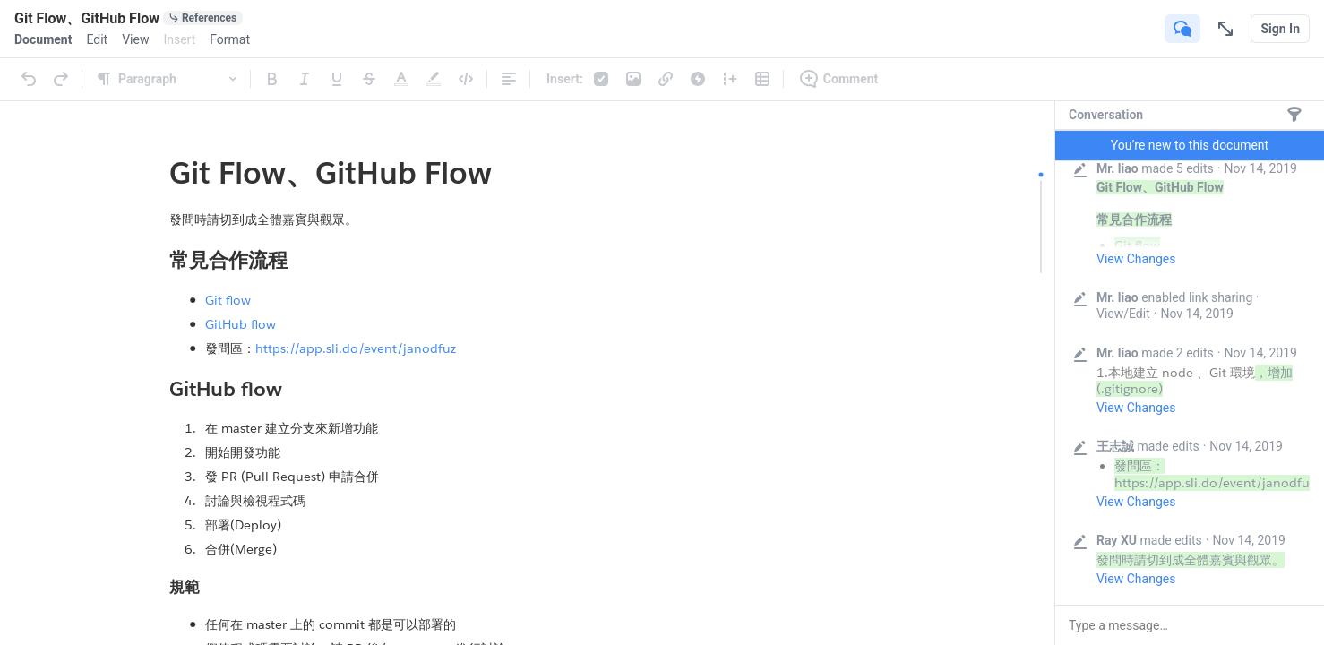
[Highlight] (433, 78)
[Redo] (61, 78)
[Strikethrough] (369, 78)
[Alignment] (508, 78)
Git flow (228, 300)
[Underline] (336, 78)
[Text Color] (401, 78)
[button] (1190, 625)
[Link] (665, 78)
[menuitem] (43, 39)
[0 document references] (203, 18)
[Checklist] (601, 78)
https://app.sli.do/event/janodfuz (355, 348)
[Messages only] (1294, 114)
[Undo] (28, 78)
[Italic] (304, 78)
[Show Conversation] (1182, 28)
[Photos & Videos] (633, 78)
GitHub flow (240, 324)
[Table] (762, 78)
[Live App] (697, 78)
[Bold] (272, 78)
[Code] (465, 78)
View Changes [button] (1135, 259)
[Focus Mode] (1225, 28)
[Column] (730, 78)
